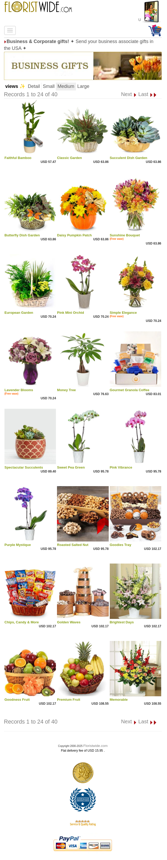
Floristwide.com (95, 746)
